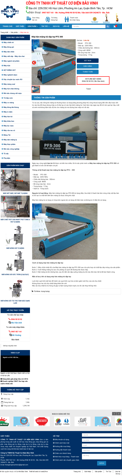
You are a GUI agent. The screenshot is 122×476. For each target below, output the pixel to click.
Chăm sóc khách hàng (62, 453)
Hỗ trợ (118, 474)
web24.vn (44, 472)
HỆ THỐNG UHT (9, 70)
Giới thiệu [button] (20, 26)
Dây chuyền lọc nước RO (12, 79)
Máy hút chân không (10, 89)
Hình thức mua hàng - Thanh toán (66, 457)
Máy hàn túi (7, 117)
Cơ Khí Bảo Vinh (22, 472)
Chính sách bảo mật (61, 443)
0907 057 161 (16, 332)
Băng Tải (6, 135)
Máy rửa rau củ (8, 130)
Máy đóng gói (8, 47)
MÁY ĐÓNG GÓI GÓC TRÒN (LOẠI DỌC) (15, 274)
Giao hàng (87, 66)
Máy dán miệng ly (9, 140)
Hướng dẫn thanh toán (62, 450)
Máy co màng (8, 103)
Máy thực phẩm (8, 144)
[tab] (43, 98)
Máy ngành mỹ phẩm (10, 61)
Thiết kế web (33, 472)
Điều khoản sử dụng (61, 440)
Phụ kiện (6, 158)
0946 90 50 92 (16, 319)
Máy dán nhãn (8, 52)
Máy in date (7, 112)
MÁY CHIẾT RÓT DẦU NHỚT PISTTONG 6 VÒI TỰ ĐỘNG (15, 221)
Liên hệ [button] (66, 26)
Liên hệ (117, 472)
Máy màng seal (8, 84)
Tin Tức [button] (45, 27)
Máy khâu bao (8, 121)
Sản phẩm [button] (33, 27)
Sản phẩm (98, 472)
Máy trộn (6, 66)
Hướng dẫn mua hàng (61, 446)
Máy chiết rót (8, 42)
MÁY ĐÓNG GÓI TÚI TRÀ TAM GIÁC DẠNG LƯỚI (15, 302)
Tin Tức (108, 472)
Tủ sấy (5, 154)
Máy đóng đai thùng (10, 107)
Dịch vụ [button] (56, 26)
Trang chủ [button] (7, 26)
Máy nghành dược (9, 75)
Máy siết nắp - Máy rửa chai (13, 56)
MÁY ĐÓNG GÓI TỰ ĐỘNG (15, 248)
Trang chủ (77, 472)
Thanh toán (88, 72)
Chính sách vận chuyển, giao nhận (66, 460)
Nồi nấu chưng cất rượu (12, 93)
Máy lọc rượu (8, 126)
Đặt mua (87, 61)
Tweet (88, 89)
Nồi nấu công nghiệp (10, 149)
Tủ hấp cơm (7, 98)
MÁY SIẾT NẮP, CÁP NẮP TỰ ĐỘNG (15, 193)
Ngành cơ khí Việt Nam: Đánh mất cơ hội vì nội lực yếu (15, 374)
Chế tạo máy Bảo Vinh (10, 346)
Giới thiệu (87, 472)
